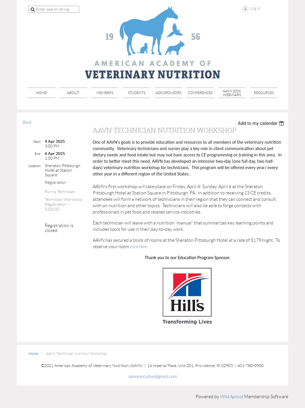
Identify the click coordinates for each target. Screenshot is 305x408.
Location (34, 166)
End (37, 154)
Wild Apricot (231, 396)
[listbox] (261, 123)
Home (33, 353)
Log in (255, 8)
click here (138, 246)
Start (36, 141)
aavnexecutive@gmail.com (153, 376)
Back (27, 122)
